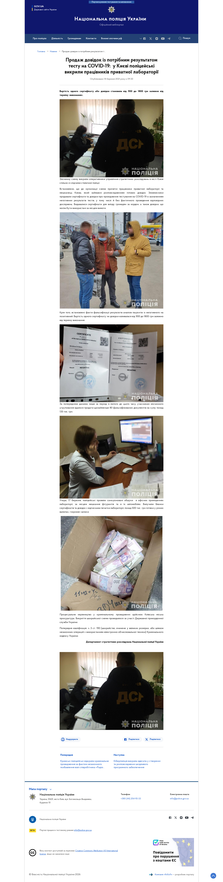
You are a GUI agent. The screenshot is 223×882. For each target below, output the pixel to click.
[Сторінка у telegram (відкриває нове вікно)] (169, 38)
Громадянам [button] (74, 38)
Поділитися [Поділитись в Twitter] (155, 739)
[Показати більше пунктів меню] (141, 38)
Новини (53, 51)
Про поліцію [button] (40, 38)
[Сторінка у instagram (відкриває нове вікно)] (156, 38)
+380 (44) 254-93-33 (131, 799)
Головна (41, 51)
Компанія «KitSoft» (164, 874)
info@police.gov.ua (179, 799)
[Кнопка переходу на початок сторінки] (212, 875)
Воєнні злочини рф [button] (111, 38)
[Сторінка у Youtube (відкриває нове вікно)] (163, 38)
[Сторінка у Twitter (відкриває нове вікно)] (150, 38)
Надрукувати (71, 739)
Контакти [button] (91, 38)
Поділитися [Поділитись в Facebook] (134, 739)
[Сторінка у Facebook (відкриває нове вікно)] (144, 38)
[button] (40, 789)
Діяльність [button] (57, 38)
